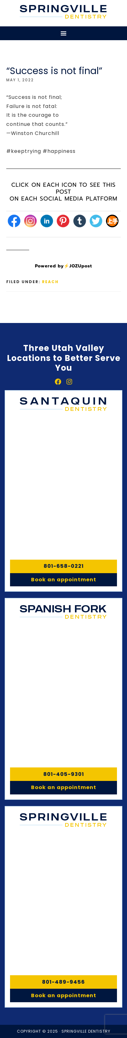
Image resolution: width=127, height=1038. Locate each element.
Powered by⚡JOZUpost (63, 266)
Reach (50, 281)
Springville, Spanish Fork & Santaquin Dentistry (63, 11)
